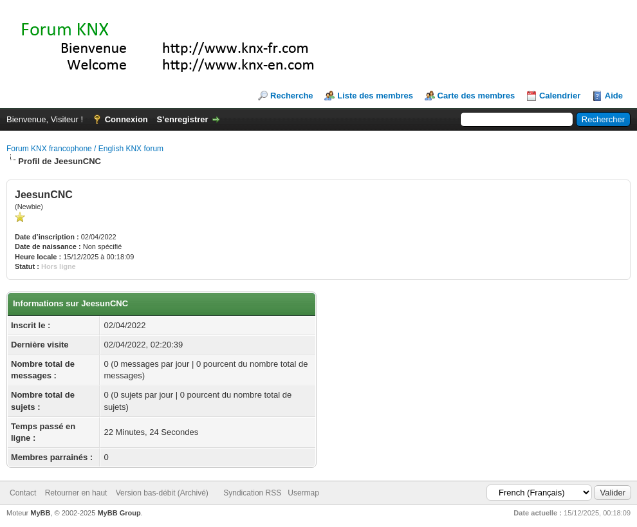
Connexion (126, 119)
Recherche (291, 95)
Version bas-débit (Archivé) (162, 492)
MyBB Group (118, 513)
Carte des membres (476, 95)
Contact (23, 492)
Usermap (303, 492)
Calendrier (559, 95)
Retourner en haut (76, 492)
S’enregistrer (182, 119)
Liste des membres (375, 95)
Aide (614, 95)
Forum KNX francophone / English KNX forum (84, 148)
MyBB (40, 513)
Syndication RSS (252, 492)
